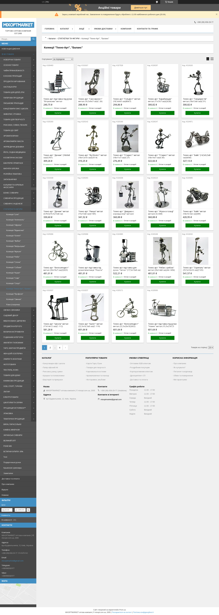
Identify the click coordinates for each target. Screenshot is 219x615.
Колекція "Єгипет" (13, 235)
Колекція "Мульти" (13, 251)
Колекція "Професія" (14, 294)
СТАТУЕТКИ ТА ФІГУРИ (12, 209)
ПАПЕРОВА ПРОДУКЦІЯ (13, 97)
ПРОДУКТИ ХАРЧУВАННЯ (14, 81)
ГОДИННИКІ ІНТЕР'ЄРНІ (13, 337)
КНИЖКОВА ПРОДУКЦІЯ (13, 380)
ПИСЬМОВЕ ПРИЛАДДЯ (13, 103)
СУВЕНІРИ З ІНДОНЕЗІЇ (12, 203)
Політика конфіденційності (143, 612)
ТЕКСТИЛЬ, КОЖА (10, 370)
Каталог (64, 29)
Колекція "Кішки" (13, 273)
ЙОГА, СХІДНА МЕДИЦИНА (14, 152)
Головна (49, 29)
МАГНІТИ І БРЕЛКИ (11, 168)
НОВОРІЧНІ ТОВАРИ (12, 59)
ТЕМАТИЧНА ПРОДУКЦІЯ (13, 419)
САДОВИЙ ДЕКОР (10, 315)
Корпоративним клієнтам (141, 371)
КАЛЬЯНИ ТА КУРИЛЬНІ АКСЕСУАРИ (13, 186)
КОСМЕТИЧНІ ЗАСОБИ (12, 157)
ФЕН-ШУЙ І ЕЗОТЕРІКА (12, 353)
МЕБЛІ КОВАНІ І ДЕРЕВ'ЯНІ (14, 321)
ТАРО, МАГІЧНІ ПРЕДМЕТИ (14, 348)
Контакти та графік (147, 29)
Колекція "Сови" (13, 278)
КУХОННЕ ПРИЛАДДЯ (12, 76)
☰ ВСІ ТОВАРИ (8, 54)
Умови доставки (103, 29)
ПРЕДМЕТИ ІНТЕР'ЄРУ (12, 326)
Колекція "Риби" (13, 257)
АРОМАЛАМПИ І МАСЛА (13, 141)
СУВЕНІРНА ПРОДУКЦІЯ (13, 198)
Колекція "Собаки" (14, 267)
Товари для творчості (96, 367)
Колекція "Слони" (13, 262)
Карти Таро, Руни (94, 363)
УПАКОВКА (8, 413)
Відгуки (5, 489)
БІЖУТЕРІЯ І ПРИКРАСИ (13, 163)
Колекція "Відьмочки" (15, 230)
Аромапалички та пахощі (97, 375)
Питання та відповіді (183, 371)
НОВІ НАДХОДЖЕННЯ (11, 48)
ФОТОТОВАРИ (9, 364)
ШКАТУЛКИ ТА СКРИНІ (12, 402)
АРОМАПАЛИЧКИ (10, 136)
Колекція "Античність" (15, 220)
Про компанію (8, 484)
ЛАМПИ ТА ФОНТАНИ (12, 359)
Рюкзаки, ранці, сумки (52, 371)
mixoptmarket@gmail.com (12, 560)
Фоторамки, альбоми (95, 379)
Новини (5, 495)
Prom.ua (122, 610)
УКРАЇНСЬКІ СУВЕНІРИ (12, 435)
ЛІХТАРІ (6, 391)
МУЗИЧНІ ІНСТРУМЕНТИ (13, 331)
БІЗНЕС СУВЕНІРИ (10, 192)
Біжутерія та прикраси (53, 379)
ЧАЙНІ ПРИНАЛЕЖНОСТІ (13, 70)
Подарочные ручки (12, 462)
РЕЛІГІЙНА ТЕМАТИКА (12, 174)
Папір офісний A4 (50, 367)
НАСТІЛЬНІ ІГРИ (9, 87)
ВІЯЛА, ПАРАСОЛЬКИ (12, 424)
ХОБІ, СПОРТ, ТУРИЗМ (12, 386)
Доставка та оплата (11, 478)
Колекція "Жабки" (13, 241)
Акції (81, 29)
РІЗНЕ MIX (7, 446)
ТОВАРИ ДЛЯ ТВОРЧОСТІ (14, 119)
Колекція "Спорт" (13, 283)
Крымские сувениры (12, 468)
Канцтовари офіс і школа (54, 363)
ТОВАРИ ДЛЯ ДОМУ (11, 375)
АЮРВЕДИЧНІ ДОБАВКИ (13, 146)
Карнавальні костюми (96, 371)
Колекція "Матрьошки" (15, 246)
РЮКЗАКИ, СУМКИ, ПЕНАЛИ (15, 125)
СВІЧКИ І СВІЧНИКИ (11, 310)
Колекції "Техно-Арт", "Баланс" (19, 288)
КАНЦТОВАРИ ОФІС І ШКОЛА (15, 108)
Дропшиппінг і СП (137, 375)
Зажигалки (8, 473)
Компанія (126, 29)
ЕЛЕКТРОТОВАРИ (10, 397)
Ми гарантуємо (180, 379)
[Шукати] (33, 39)
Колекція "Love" (12, 214)
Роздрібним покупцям (140, 367)
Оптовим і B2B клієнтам (140, 363)
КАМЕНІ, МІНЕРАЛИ (11, 429)
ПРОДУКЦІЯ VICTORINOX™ (14, 408)
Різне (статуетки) (13, 304)
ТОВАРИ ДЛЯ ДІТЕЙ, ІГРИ (13, 92)
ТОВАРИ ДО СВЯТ (10, 130)
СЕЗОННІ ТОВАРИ (10, 65)
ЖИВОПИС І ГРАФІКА (12, 114)
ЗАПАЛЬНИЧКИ (10, 179)
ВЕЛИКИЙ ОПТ (9, 440)
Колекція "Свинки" (14, 299)
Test (5, 457)
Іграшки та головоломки (53, 375)
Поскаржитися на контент (122, 612)
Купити (58, 113)
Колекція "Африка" (14, 225)
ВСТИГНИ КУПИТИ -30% (13, 451)
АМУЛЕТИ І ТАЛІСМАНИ (13, 342)
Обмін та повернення (183, 375)
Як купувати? (179, 367)
